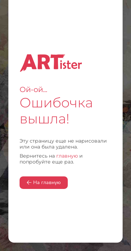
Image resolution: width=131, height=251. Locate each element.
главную (67, 156)
